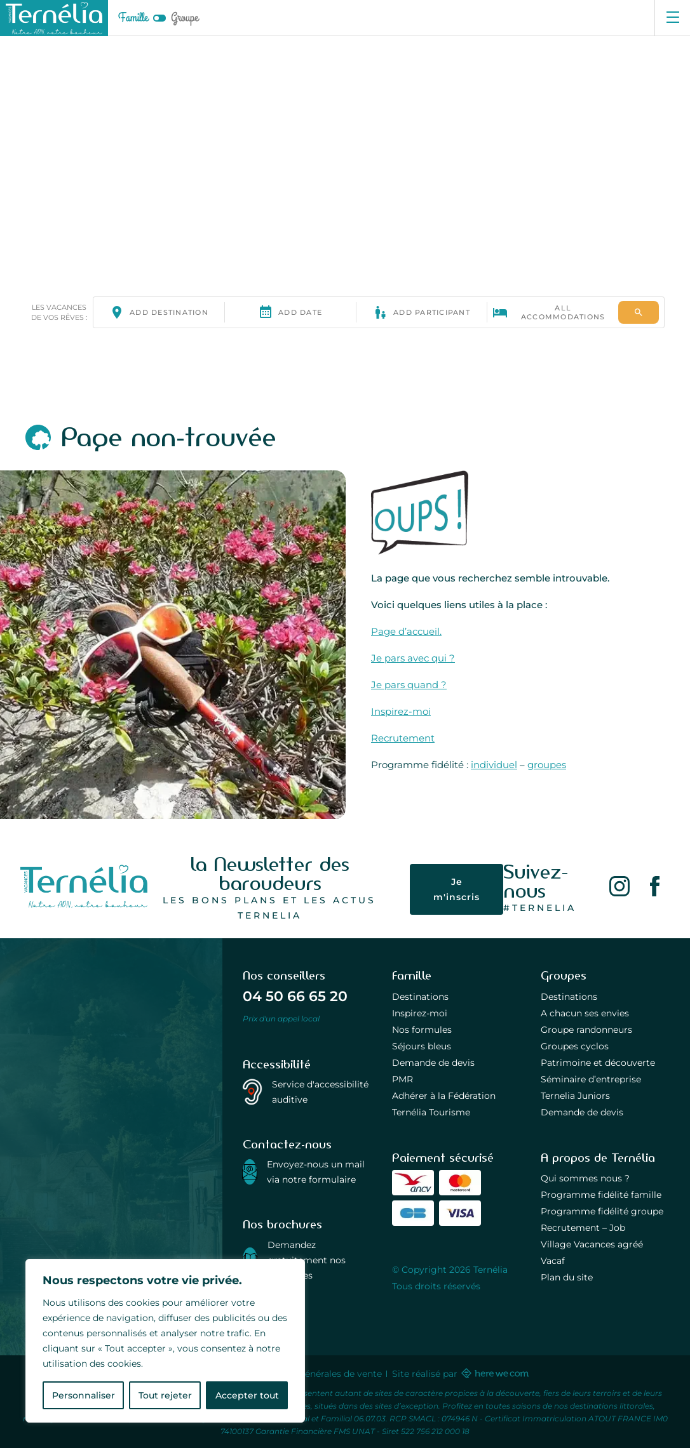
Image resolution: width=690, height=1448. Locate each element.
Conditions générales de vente (315, 1373)
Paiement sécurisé (443, 1158)
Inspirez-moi (401, 711)
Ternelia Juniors (575, 1095)
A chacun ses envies (585, 1013)
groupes (546, 765)
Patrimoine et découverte (598, 1062)
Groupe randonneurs (586, 1029)
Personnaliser (83, 1395)
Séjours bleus (421, 1046)
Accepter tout (247, 1395)
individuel (494, 765)
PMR (402, 1079)
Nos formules (422, 1029)
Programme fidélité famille (601, 1194)
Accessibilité (277, 1065)
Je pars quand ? (409, 685)
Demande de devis (433, 1062)
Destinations (420, 996)
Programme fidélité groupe (602, 1211)
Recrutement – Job (583, 1227)
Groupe (184, 18)
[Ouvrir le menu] (672, 18)
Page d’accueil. (406, 631)
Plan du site (567, 1277)
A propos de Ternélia (598, 1158)
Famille (133, 18)
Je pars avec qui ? (413, 658)
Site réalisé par (459, 1373)
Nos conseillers (284, 976)
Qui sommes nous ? (585, 1178)
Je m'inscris (457, 888)
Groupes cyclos (575, 1046)
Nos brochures (282, 1225)
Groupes (563, 976)
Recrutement (403, 738)
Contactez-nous (287, 1145)
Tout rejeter (165, 1395)
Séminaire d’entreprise (591, 1079)
